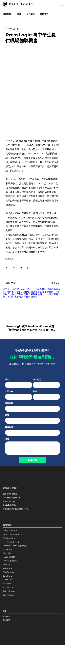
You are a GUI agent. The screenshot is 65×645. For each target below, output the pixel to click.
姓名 (7, 379)
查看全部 (55, 282)
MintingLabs (8, 587)
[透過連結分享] (28, 267)
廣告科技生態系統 (10, 488)
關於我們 (6, 620)
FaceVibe (7, 583)
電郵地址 (10, 403)
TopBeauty (7, 549)
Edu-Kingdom (9, 595)
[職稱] (45, 397)
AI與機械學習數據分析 (11, 498)
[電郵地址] (31, 409)
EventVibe (7, 580)
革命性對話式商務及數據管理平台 (16, 509)
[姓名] (17, 385)
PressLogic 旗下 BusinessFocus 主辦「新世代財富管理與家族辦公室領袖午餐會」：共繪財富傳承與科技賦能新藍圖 (30, 328)
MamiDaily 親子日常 (11, 542)
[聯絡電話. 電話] (49, 385)
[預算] (31, 421)
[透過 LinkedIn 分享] (21, 267)
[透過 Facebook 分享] (6, 267)
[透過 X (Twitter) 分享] (14, 267)
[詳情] (32, 448)
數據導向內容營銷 (10, 494)
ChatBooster (8, 572)
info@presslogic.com (45, 363)
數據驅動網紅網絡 (10, 505)
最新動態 (6, 616)
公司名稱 (10, 391)
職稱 (35, 391)
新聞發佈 (44, 14)
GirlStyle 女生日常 (10, 530)
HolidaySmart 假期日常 (12, 534)
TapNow (6, 565)
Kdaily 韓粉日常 (9, 557)
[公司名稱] (17, 397)
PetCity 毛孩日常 (10, 561)
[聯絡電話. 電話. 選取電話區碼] (37, 385)
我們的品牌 (7, 525)
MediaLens (7, 568)
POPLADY (7, 553)
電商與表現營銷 (9, 501)
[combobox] (32, 433)
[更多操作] (58, 28)
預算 (7, 415)
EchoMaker (8, 576)
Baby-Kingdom (9, 591)
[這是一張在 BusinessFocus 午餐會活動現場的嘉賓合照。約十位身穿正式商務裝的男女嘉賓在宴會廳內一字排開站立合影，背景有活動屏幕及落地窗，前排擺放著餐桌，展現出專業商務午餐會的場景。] (32, 304)
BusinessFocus (9, 538)
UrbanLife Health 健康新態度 (15, 546)
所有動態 (7, 14)
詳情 (7, 439)
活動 (19, 14)
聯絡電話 (37, 379)
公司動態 (30, 14)
